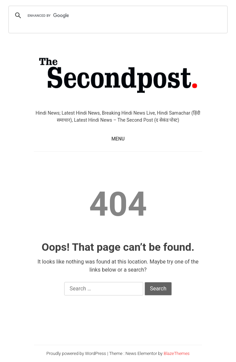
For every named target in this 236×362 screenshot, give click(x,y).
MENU (117, 139)
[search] (117, 15)
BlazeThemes (177, 353)
